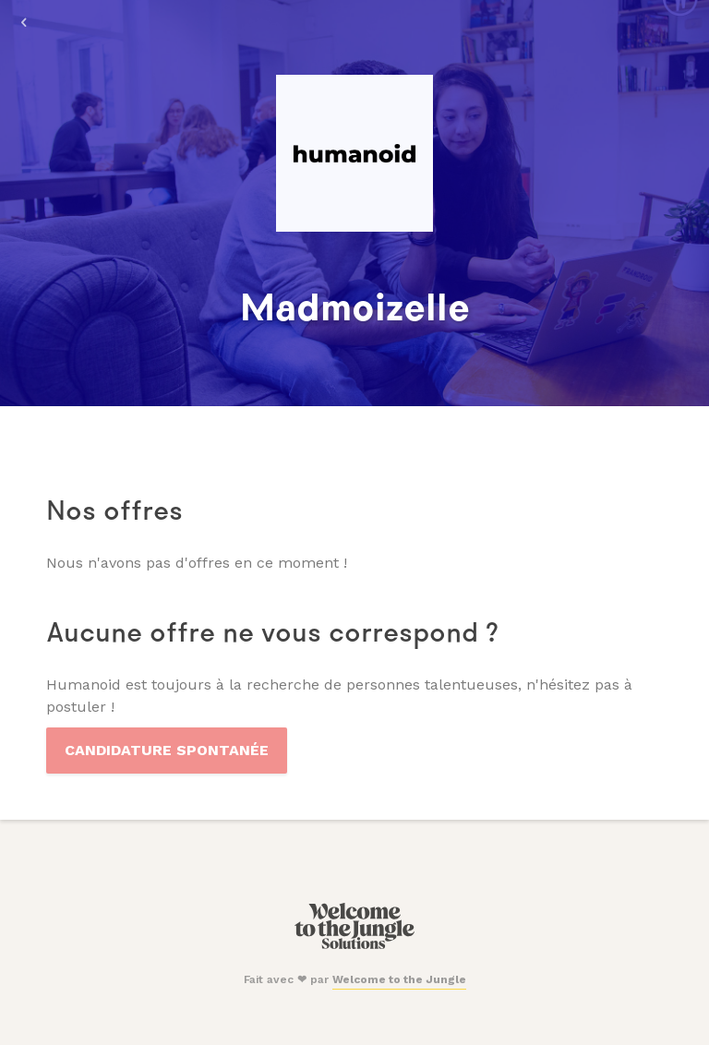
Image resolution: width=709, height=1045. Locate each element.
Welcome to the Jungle (399, 979)
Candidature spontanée (167, 750)
